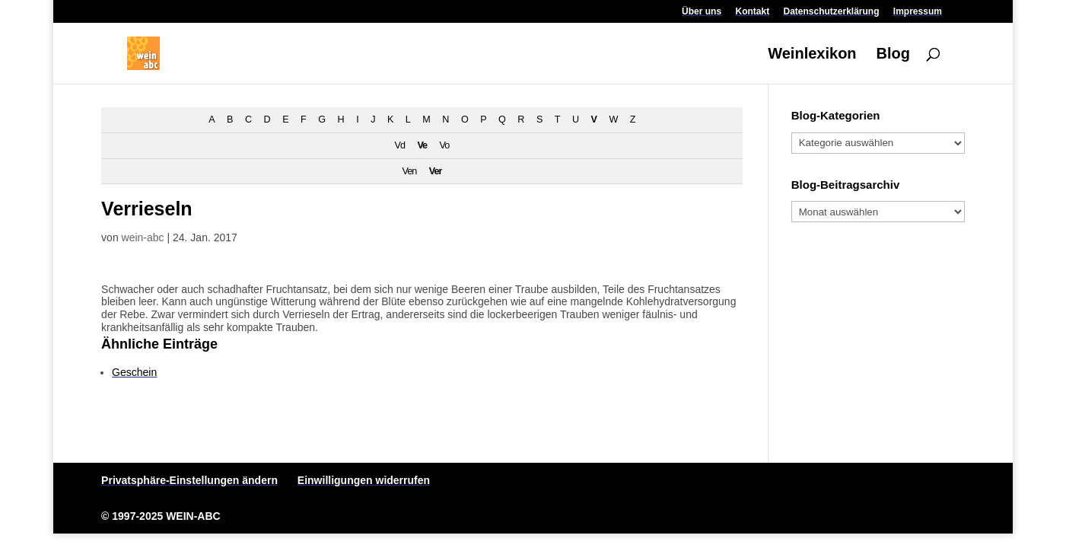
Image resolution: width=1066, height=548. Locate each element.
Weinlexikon (812, 55)
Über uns (701, 12)
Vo (445, 145)
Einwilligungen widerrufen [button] (364, 480)
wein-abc (143, 237)
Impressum (917, 12)
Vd (399, 145)
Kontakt (752, 12)
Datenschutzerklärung (831, 12)
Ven (409, 171)
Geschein (134, 372)
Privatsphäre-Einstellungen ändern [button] (189, 480)
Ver (435, 171)
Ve (422, 145)
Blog (892, 55)
